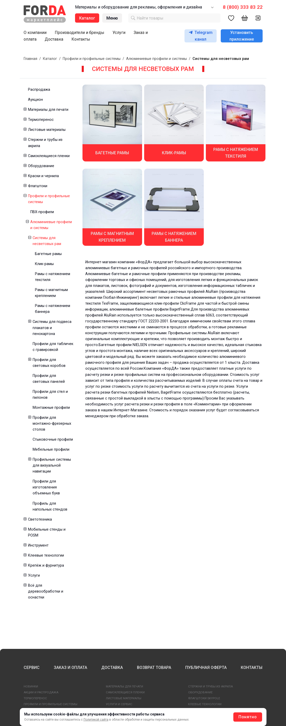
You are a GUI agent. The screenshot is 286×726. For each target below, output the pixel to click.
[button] (25, 110)
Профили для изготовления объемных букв (46, 487)
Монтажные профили (51, 407)
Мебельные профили (51, 449)
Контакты (80, 39)
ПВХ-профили (42, 212)
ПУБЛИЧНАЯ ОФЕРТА (206, 667)
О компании (35, 32)
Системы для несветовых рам (47, 241)
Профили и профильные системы (92, 59)
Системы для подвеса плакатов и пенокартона (52, 328)
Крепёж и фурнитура (46, 565)
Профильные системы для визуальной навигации (52, 465)
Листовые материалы (47, 130)
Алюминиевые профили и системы (156, 59)
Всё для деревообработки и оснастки (45, 591)
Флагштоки (37, 186)
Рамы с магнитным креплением (51, 293)
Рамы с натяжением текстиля (52, 277)
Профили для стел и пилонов (50, 394)
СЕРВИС (32, 667)
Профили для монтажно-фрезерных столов (52, 423)
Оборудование (41, 166)
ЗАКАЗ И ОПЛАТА (70, 667)
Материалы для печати (48, 109)
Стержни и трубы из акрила (45, 143)
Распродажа (39, 89)
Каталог (50, 59)
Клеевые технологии (46, 555)
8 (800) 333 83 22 (243, 7)
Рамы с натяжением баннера (52, 309)
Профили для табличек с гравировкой (53, 347)
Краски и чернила (43, 176)
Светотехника (40, 519)
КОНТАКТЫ (251, 667)
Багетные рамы (48, 254)
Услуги (119, 32)
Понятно (247, 716)
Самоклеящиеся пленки (49, 156)
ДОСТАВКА (112, 667)
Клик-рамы (44, 264)
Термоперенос (41, 119)
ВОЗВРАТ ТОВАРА (154, 667)
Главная (30, 59)
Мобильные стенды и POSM (47, 532)
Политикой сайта (96, 719)
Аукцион (35, 99)
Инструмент (38, 545)
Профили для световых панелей (49, 379)
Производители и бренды (79, 32)
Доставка (54, 39)
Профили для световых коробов (49, 363)
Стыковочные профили (53, 439)
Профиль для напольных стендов (50, 506)
